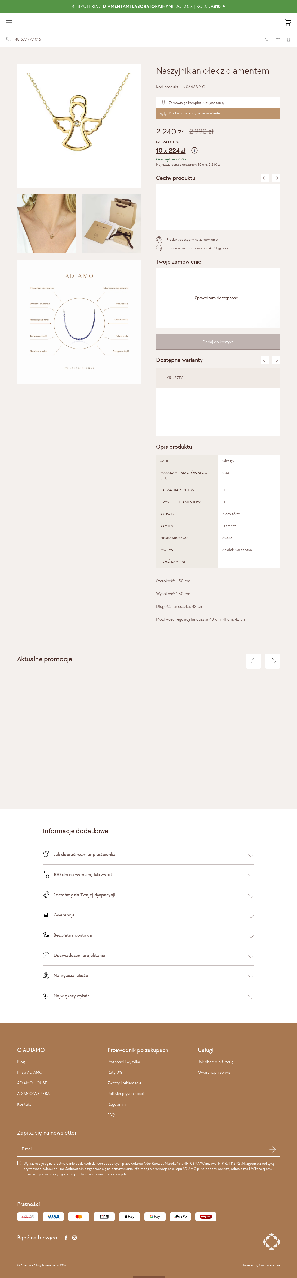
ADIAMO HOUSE (32, 1082)
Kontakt (24, 1104)
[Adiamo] (149, 22)
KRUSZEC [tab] (175, 377)
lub (218, 147)
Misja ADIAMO (29, 1072)
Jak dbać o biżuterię (215, 1061)
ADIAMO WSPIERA (33, 1093)
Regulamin (117, 1104)
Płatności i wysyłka (124, 1061)
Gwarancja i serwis (214, 1072)
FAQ (111, 1114)
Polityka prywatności (126, 1093)
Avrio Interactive (269, 1265)
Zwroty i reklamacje (124, 1082)
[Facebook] (66, 1237)
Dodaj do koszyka (218, 341)
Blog (21, 1061)
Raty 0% (115, 1072)
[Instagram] (74, 1237)
